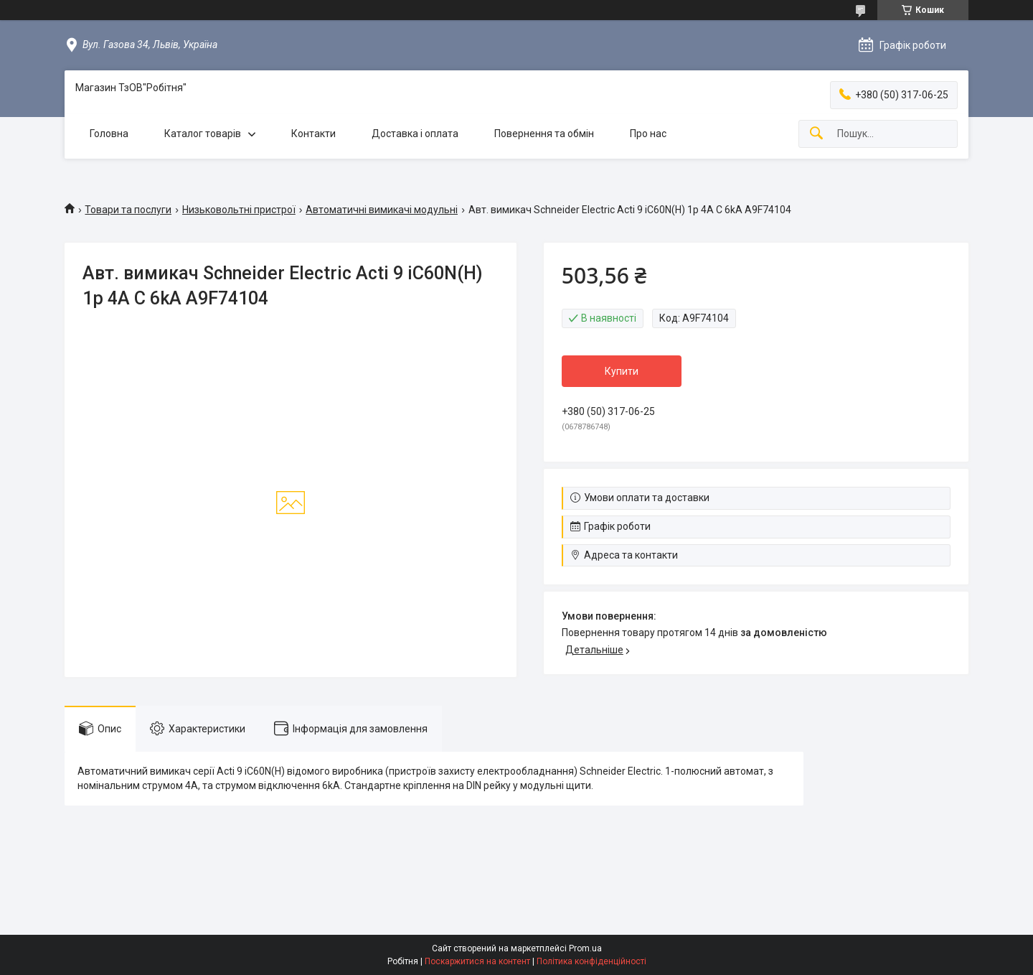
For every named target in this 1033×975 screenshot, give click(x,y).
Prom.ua (585, 948)
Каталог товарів (202, 133)
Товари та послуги (128, 209)
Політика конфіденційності (591, 961)
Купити (621, 371)
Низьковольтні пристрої (239, 209)
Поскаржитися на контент (477, 961)
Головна (109, 133)
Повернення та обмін (544, 133)
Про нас (648, 133)
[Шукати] (816, 134)
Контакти (313, 133)
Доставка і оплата (415, 133)
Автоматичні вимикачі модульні (382, 209)
